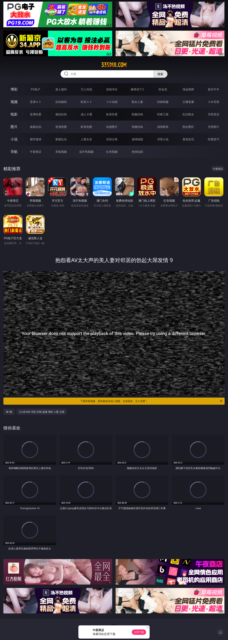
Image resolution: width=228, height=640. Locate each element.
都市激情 (35, 139)
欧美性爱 (112, 114)
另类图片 (213, 127)
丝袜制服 (163, 102)
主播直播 (188, 102)
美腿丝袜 (137, 127)
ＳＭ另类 (213, 102)
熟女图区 (188, 127)
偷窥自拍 (35, 127)
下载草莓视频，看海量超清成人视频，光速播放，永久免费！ (151, 401)
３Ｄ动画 (112, 102)
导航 (14, 151)
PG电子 (35, 89)
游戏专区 (112, 89)
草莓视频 (61, 152)
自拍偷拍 (61, 102)
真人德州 (61, 89)
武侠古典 (112, 139)
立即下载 (139, 632)
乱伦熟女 (188, 114)
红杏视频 (112, 152)
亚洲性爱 (35, 114)
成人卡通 (86, 114)
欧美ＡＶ (86, 102)
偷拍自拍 (61, 114)
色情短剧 (137, 152)
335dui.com (114, 64)
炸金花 (163, 89)
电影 (14, 114)
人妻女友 (86, 139)
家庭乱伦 (61, 139)
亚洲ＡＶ (35, 102)
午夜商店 (35, 152)
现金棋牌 (188, 89)
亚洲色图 (61, 127)
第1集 (9, 411)
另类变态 (213, 114)
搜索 (160, 74)
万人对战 (86, 89)
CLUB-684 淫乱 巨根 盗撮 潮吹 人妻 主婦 (41, 411)
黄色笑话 (188, 139)
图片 (14, 126)
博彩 (14, 89)
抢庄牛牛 (213, 89)
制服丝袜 (137, 114)
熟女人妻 (137, 102)
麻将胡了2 (137, 89)
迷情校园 (137, 139)
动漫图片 (112, 127)
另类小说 (163, 139)
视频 (14, 101)
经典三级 (163, 114)
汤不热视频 (86, 152)
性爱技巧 (213, 139)
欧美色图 (86, 127)
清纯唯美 (163, 127)
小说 (14, 139)
